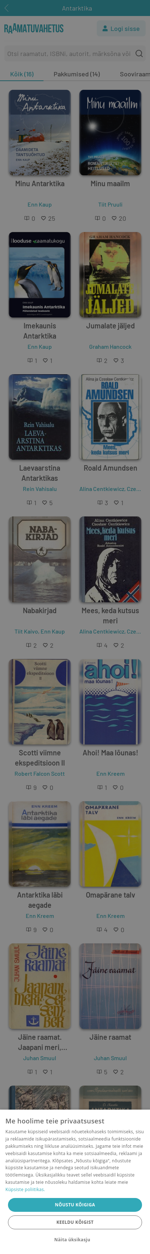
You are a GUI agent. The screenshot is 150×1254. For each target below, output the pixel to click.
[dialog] (75, 1182)
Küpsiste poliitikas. (25, 1189)
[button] (75, 1240)
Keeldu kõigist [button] (75, 1222)
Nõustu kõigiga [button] (75, 1205)
